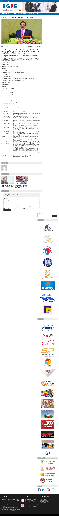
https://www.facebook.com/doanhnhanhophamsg (9, 507)
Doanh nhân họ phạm (12, 159)
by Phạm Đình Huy (31, 46)
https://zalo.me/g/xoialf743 (10, 510)
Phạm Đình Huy (11, 166)
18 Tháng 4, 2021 (38, 46)
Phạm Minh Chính (11, 55)
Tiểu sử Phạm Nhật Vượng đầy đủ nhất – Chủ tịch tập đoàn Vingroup (7, 186)
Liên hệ (36, 13)
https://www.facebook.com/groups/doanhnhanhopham (10, 509)
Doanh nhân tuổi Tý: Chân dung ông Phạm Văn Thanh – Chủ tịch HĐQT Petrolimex (21, 186)
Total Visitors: (42, 502)
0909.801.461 (7, 501)
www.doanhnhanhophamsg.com (10, 505)
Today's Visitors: (43, 500)
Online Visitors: (42, 499)
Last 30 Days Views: (43, 501)
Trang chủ (4, 13)
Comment (5, 198)
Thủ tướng (27, 55)
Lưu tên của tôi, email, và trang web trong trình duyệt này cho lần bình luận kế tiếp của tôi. (19, 208)
